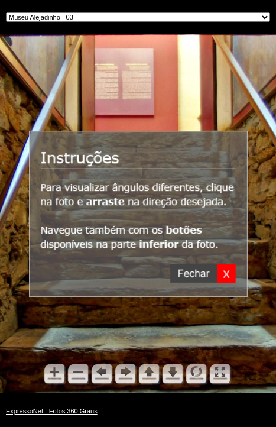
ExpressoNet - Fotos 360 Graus (52, 411)
